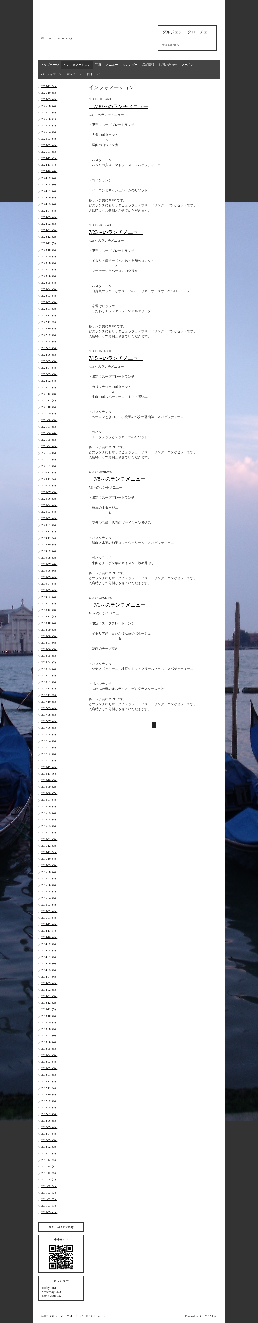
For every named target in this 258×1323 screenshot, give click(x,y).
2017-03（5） (49, 747)
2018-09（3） (49, 629)
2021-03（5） (49, 452)
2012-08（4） (49, 1107)
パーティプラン (51, 74)
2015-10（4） (49, 858)
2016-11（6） (49, 773)
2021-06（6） (49, 433)
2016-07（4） (49, 799)
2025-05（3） (49, 125)
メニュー (112, 64)
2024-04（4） (49, 210)
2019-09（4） (49, 550)
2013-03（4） (49, 1061)
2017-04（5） (49, 740)
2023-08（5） (49, 262)
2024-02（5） (49, 223)
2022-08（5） (49, 341)
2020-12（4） (49, 472)
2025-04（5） (49, 131)
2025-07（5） (49, 112)
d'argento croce (66, 29)
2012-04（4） (49, 1133)
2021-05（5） (49, 439)
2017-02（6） (49, 753)
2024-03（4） (49, 217)
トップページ (50, 64)
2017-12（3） (49, 688)
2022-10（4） (49, 328)
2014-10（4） (49, 937)
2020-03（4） (49, 511)
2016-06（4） (49, 806)
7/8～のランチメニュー (117, 479)
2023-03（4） (49, 295)
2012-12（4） (49, 1081)
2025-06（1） (49, 118)
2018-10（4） (49, 622)
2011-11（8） (49, 1166)
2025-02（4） (49, 145)
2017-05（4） (49, 734)
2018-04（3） (49, 662)
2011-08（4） (49, 1186)
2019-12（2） (49, 531)
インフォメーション (77, 64)
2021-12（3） (49, 393)
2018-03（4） (49, 668)
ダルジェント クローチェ (64, 1315)
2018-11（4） (49, 616)
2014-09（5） (49, 943)
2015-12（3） (49, 845)
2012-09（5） (49, 1100)
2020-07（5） (49, 492)
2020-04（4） (49, 505)
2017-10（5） (49, 701)
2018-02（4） (49, 675)
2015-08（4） (49, 871)
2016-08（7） (49, 793)
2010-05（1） (49, 1212)
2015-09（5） (49, 865)
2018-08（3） (49, 636)
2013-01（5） (49, 1074)
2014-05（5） (49, 969)
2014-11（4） (49, 930)
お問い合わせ (168, 64)
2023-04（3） (49, 289)
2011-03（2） (49, 1199)
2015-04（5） (49, 897)
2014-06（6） (49, 963)
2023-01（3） (49, 308)
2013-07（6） (49, 1035)
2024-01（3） (49, 230)
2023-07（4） (49, 269)
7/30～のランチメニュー (118, 106)
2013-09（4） (49, 1022)
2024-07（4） (49, 190)
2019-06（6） (49, 570)
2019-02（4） (49, 596)
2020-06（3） (49, 498)
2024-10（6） (49, 171)
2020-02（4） (49, 518)
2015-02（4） (49, 911)
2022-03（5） (49, 374)
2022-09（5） (49, 334)
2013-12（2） (49, 1002)
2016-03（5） (49, 825)
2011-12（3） (49, 1159)
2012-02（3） (49, 1146)
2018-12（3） (49, 609)
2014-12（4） (49, 924)
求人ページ (74, 74)
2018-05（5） (49, 655)
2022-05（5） (49, 361)
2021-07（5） (49, 426)
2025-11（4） (49, 86)
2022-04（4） (49, 367)
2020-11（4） (49, 478)
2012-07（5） (49, 1114)
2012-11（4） (49, 1087)
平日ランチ (93, 74)
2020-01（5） (49, 524)
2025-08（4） (49, 105)
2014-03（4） (49, 983)
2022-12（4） (49, 315)
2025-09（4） (49, 99)
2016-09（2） (49, 786)
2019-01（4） (49, 603)
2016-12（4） (49, 767)
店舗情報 (148, 64)
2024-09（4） (49, 177)
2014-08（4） (49, 950)
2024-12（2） (49, 158)
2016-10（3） (49, 780)
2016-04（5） (49, 819)
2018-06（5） (49, 649)
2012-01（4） (49, 1153)
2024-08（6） (49, 184)
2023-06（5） (49, 275)
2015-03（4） (49, 904)
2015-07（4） (49, 878)
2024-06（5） (49, 197)
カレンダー (130, 64)
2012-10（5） (49, 1094)
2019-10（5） (49, 544)
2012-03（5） (49, 1140)
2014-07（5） (49, 956)
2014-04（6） (49, 976)
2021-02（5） (49, 459)
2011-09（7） (49, 1179)
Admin (213, 1315)
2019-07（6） (49, 564)
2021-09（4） (49, 413)
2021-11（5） (49, 400)
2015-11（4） (49, 852)
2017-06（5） (49, 727)
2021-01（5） (49, 465)
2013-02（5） (49, 1068)
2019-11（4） (49, 537)
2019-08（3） (49, 557)
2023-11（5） (49, 243)
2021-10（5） (49, 406)
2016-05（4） (49, 812)
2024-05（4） (49, 203)
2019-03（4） (49, 590)
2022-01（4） (49, 387)
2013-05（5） (49, 1048)
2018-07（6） (49, 642)
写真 (98, 64)
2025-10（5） (49, 92)
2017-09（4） (49, 708)
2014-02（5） (49, 989)
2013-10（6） (49, 1015)
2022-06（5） (49, 354)
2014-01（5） (49, 996)
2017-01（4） (49, 760)
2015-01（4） (49, 917)
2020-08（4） (49, 485)
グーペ (203, 1315)
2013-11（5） (49, 1009)
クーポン (187, 64)
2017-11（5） (49, 695)
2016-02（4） (49, 832)
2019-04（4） (49, 583)
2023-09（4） (49, 256)
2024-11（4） (49, 164)
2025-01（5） (49, 151)
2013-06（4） (49, 1041)
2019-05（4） (49, 577)
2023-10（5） (49, 249)
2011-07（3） (49, 1192)
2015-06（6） (49, 884)
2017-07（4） (49, 721)
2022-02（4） (49, 380)
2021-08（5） (49, 420)
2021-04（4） (49, 446)
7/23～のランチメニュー (116, 232)
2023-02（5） (49, 302)
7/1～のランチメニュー (117, 605)
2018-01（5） (49, 681)
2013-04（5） (49, 1055)
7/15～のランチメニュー (116, 358)
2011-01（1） (49, 1205)
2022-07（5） (49, 348)
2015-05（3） (49, 891)
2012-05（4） (49, 1127)
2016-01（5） (49, 839)
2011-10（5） (49, 1172)
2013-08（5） (49, 1028)
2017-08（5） (49, 714)
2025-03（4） (49, 138)
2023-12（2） (49, 236)
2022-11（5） (49, 321)
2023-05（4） (49, 282)
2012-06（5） (49, 1120)
